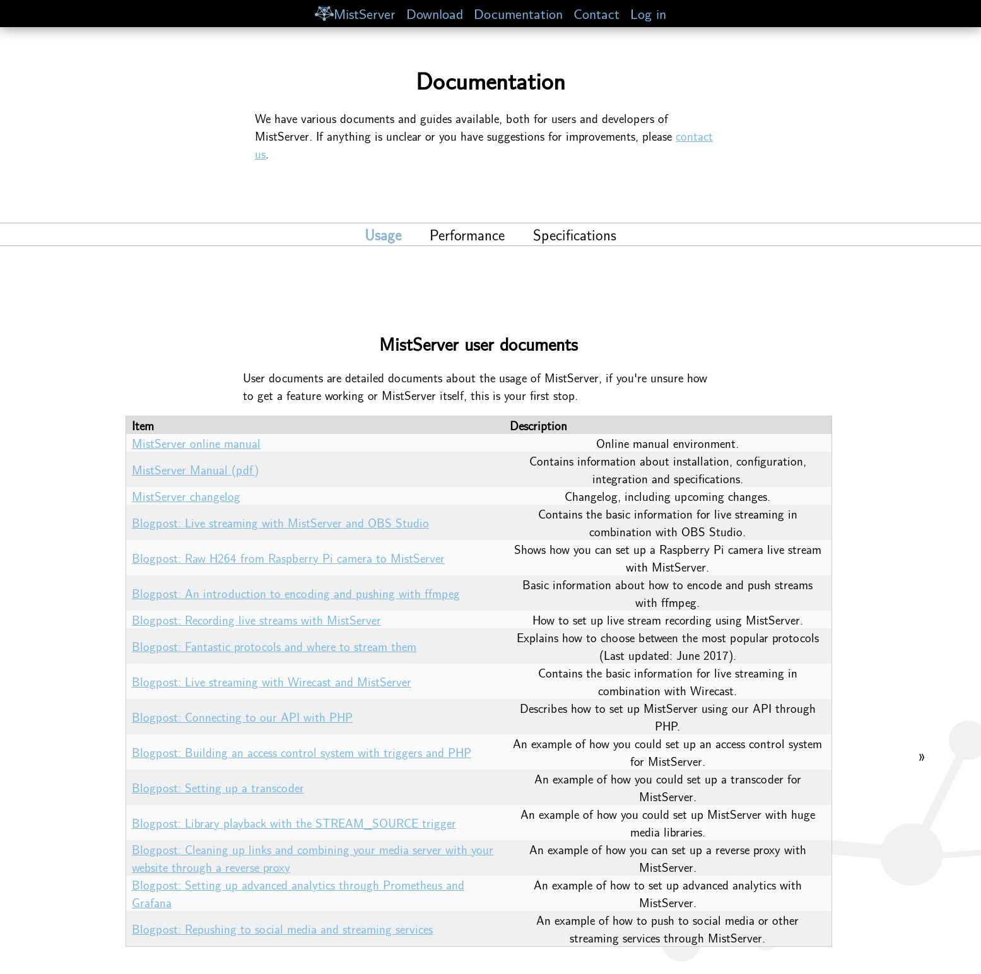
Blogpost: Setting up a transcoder (218, 787)
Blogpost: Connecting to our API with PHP (242, 716)
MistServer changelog (186, 496)
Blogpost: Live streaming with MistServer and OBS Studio (280, 522)
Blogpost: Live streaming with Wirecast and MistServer (271, 681)
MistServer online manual (196, 443)
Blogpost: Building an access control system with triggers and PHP (301, 752)
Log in (648, 13)
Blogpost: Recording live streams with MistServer (256, 619)
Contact (596, 13)
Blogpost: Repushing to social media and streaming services (282, 928)
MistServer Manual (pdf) (195, 469)
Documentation (518, 13)
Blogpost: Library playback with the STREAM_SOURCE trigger (294, 822)
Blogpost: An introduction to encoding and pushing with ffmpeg (296, 593)
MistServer (355, 13)
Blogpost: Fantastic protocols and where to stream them (274, 646)
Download (434, 13)
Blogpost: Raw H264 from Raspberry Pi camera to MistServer (288, 557)
